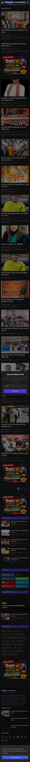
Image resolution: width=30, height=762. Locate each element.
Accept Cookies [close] (15, 757)
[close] (28, 747)
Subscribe (15, 391)
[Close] (27, 373)
